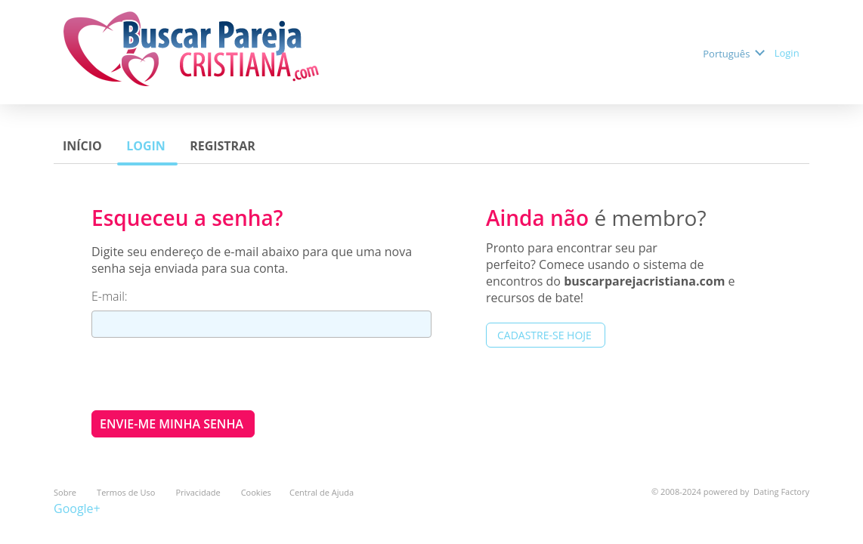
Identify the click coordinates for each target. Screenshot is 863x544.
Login (788, 53)
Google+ (77, 508)
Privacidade (198, 492)
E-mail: (111, 296)
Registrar (224, 146)
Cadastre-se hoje (545, 335)
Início (84, 146)
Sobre (66, 492)
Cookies (256, 492)
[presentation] (206, 373)
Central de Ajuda (321, 492)
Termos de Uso (127, 492)
